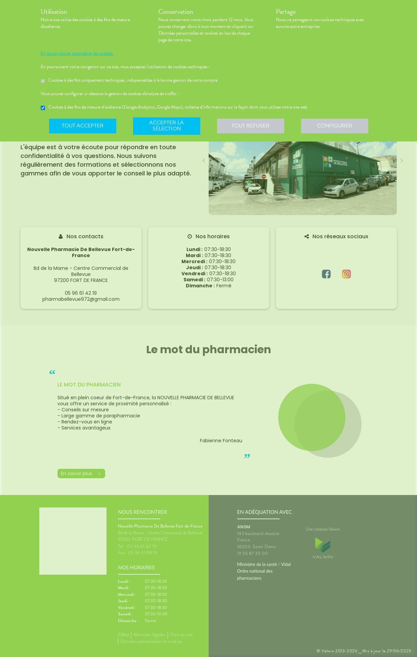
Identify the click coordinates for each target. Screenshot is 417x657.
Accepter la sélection (166, 126)
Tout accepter (82, 126)
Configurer (334, 126)
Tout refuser (250, 126)
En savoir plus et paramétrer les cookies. (77, 53)
